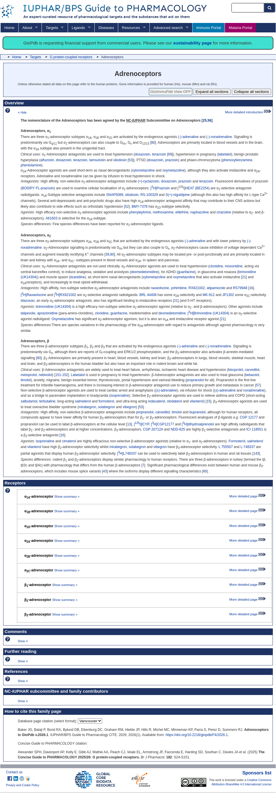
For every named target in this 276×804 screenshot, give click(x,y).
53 (130, 160)
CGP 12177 (249, 417)
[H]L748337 (127, 453)
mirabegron (87, 407)
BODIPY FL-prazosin (38, 188)
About (27, 28)
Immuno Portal (208, 28)
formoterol (106, 401)
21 (244, 277)
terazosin (159, 154)
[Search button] (269, 8)
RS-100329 (149, 195)
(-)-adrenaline (188, 137)
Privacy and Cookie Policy (22, 785)
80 (153, 143)
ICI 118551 (254, 429)
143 (256, 453)
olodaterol (174, 401)
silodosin (120, 160)
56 (209, 120)
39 (107, 254)
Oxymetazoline (62, 319)
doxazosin (142, 154)
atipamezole (216, 288)
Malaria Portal (240, 28)
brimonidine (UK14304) (53, 307)
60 (205, 471)
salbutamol (29, 401)
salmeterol (83, 401)
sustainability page (192, 42)
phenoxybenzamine (237, 160)
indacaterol (156, 401)
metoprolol (29, 375)
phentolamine (31, 165)
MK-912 (209, 295)
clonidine (216, 266)
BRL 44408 (148, 295)
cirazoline (224, 212)
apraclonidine (47, 313)
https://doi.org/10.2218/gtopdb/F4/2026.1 (197, 735)
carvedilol (252, 370)
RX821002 (196, 288)
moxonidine (233, 266)
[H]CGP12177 (162, 424)
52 (127, 207)
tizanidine (77, 277)
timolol (26, 380)
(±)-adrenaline (166, 390)
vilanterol (196, 401)
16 (251, 288)
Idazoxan (28, 301)
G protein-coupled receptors (71, 57)
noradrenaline (253, 390)
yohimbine (179, 288)
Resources (131, 28)
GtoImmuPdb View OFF (170, 91)
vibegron (129, 407)
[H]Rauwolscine (33, 295)
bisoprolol (235, 370)
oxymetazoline (173, 170)
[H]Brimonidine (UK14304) (209, 313)
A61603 (51, 218)
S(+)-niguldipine (178, 195)
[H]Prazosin (160, 188)
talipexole (28, 313)
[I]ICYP (141, 424)
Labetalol (78, 375)
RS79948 (240, 288)
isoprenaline (119, 396)
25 (205, 120)
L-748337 (247, 447)
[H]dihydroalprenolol (198, 424)
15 (208, 401)
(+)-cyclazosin (148, 181)
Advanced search (168, 28)
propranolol (195, 380)
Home (9, 28)
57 (258, 385)
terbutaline (47, 401)
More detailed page (247, 496)
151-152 (61, 375)
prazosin (171, 160)
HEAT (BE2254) (197, 188)
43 (105, 471)
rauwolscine (160, 288)
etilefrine (181, 212)
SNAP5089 (114, 195)
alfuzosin (47, 160)
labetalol (224, 154)
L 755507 (226, 447)
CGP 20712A (153, 429)
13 (129, 424)
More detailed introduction (248, 112)
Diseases (106, 28)
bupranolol (197, 412)
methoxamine (163, 212)
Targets (52, 28)
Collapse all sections (251, 91)
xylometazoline (143, 170)
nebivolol (45, 375)
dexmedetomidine (144, 272)
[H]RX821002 (65, 295)
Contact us (14, 772)
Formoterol (237, 441)
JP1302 (228, 295)
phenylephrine (140, 212)
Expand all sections (211, 91)
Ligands (78, 28)
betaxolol (252, 375)
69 (170, 154)
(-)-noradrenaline (219, 137)
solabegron (106, 407)
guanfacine (186, 272)
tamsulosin (97, 160)
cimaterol (69, 441)
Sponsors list (256, 772)
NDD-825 (178, 429)
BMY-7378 (140, 207)
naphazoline (199, 212)
